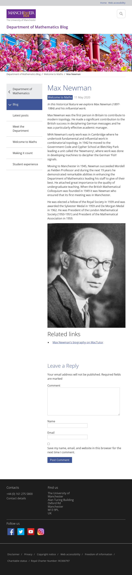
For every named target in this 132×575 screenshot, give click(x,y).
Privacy (28, 554)
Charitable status (17, 560)
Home (103, 2)
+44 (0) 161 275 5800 (20, 494)
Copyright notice (46, 554)
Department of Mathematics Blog (24, 74)
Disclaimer (13, 554)
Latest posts (21, 115)
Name (51, 421)
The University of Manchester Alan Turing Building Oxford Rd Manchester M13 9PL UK (61, 503)
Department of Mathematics (22, 91)
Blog (15, 104)
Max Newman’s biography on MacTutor (78, 342)
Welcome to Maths (25, 142)
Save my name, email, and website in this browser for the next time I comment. (84, 450)
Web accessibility (116, 2)
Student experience (25, 164)
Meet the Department (21, 129)
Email (50, 433)
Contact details (16, 498)
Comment (53, 385)
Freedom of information (98, 554)
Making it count (23, 153)
